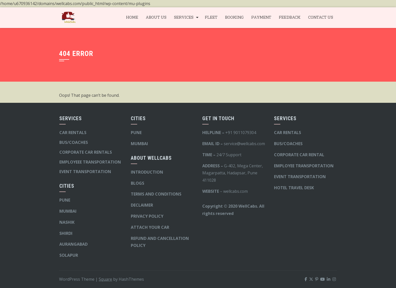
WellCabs (247, 206)
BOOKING (234, 17)
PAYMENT (261, 17)
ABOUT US (156, 17)
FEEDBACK (290, 17)
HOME (132, 17)
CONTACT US (320, 17)
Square (105, 279)
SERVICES (183, 17)
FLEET (211, 17)
